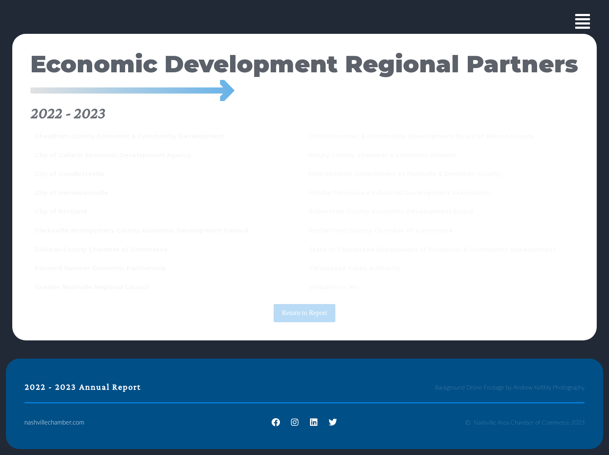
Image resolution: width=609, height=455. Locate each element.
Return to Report (304, 312)
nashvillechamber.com (55, 422)
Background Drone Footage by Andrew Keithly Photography (510, 387)
